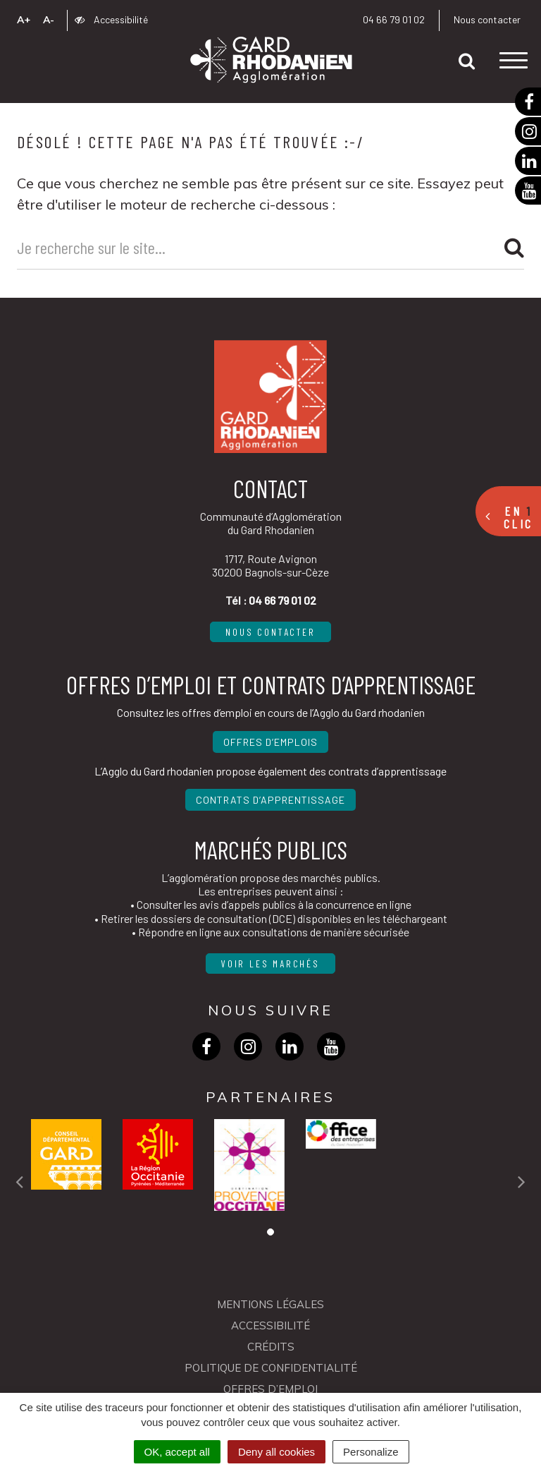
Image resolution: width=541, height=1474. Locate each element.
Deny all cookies (276, 1452)
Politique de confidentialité (271, 1368)
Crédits (270, 1346)
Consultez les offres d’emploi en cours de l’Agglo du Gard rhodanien (271, 712)
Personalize (370, 1452)
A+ (23, 19)
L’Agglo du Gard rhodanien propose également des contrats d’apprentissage (270, 771)
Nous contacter (487, 19)
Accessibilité (111, 19)
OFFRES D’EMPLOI (270, 1389)
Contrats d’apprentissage (270, 800)
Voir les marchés (270, 963)
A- (48, 19)
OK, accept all (177, 1452)
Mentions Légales (270, 1304)
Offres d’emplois (270, 742)
